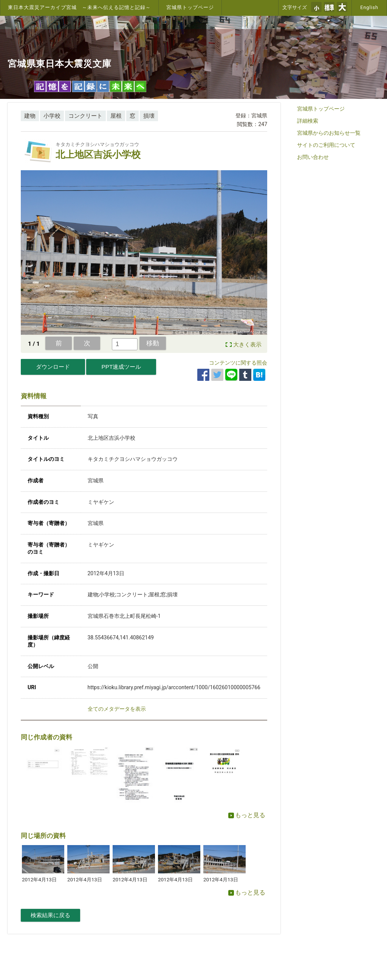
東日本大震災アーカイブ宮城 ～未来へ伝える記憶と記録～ (79, 7)
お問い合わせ (313, 157)
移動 (152, 343)
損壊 (149, 115)
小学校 (51, 115)
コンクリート (85, 115)
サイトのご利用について (326, 145)
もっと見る (246, 815)
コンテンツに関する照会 (238, 363)
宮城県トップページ (190, 7)
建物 (30, 115)
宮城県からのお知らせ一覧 (329, 133)
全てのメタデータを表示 (117, 709)
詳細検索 (307, 121)
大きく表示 (247, 344)
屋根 (116, 115)
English (369, 7)
